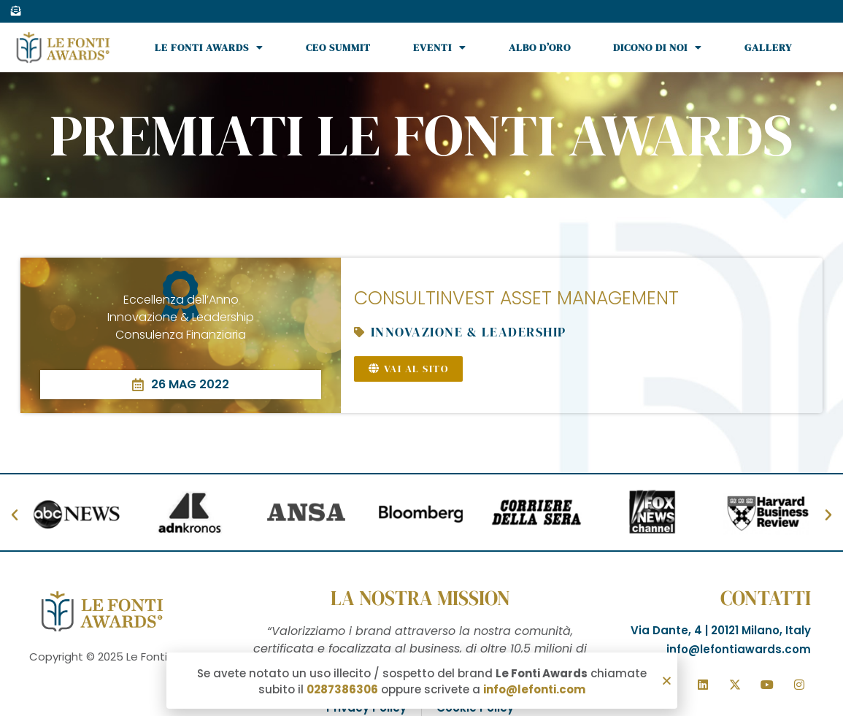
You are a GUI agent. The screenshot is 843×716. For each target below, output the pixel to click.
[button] (666, 681)
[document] (421, 358)
